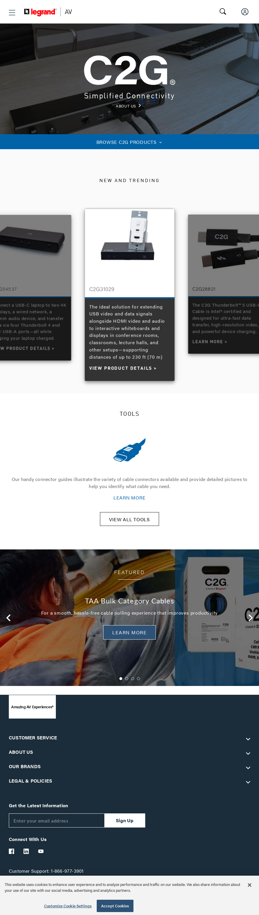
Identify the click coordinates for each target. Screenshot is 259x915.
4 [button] (138, 682)
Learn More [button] (129, 636)
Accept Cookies (115, 906)
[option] (129, 293)
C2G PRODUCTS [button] (129, 142)
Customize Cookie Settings (68, 906)
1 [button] (120, 682)
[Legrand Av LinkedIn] (26, 855)
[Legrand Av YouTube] (41, 855)
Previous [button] (8, 621)
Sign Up (124, 824)
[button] (12, 12)
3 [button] (132, 682)
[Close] (249, 885)
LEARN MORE (129, 497)
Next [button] (250, 621)
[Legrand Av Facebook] (12, 855)
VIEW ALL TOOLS (129, 523)
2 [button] (126, 682)
